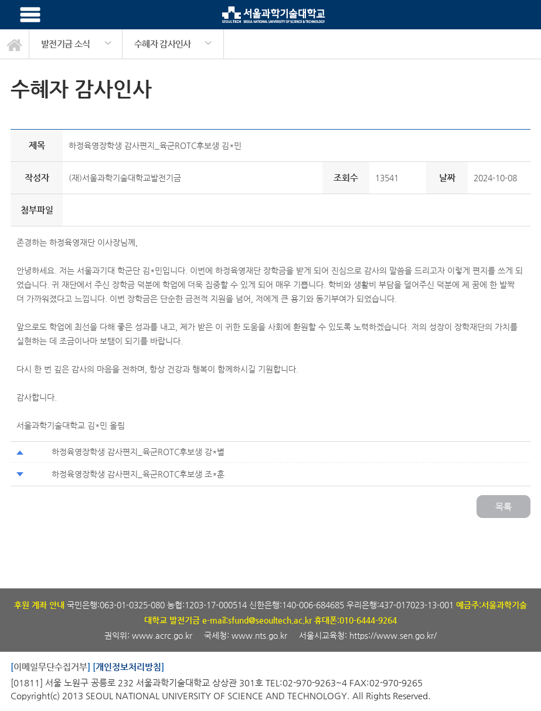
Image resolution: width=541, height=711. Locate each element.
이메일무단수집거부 (50, 667)
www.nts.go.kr (259, 635)
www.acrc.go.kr (163, 635)
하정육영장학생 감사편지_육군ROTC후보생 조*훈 (138, 474)
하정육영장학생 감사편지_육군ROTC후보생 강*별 (138, 451)
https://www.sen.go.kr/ (393, 635)
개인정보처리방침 (128, 667)
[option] (76, 44)
